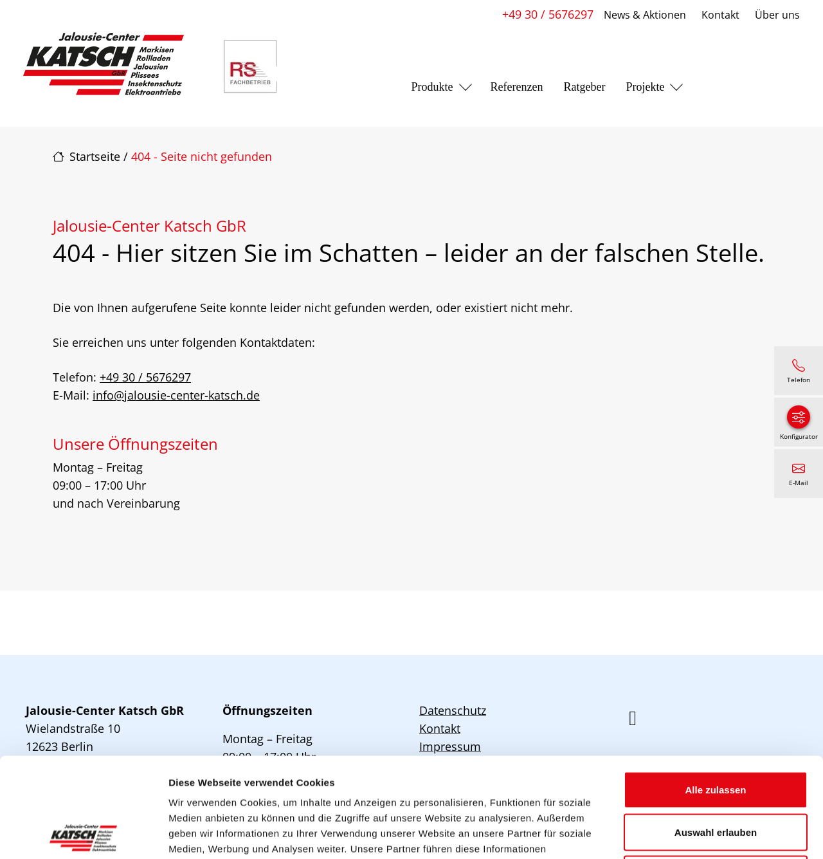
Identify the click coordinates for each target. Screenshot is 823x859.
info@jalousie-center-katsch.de (176, 395)
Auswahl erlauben (715, 732)
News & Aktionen (645, 15)
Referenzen (517, 86)
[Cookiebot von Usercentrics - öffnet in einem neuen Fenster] (83, 834)
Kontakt (720, 15)
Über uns (777, 15)
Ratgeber (584, 86)
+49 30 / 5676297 (547, 14)
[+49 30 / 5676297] (798, 370)
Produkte (432, 86)
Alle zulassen (715, 690)
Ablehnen (715, 774)
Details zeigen (683, 833)
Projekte (645, 86)
